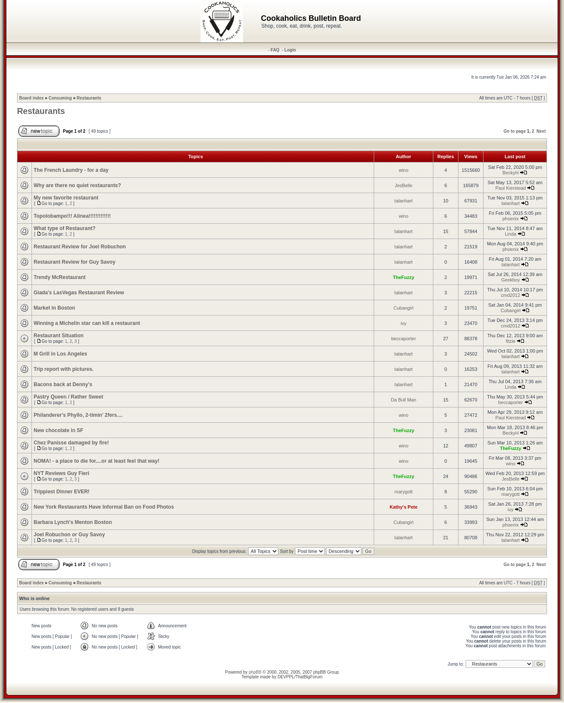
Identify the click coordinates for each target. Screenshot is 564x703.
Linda (510, 233)
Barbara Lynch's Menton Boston (73, 522)
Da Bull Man (403, 399)
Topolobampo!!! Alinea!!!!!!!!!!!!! (72, 216)
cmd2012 (510, 295)
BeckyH (511, 172)
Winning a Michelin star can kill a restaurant (87, 323)
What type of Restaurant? (64, 228)
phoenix (510, 218)
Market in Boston (54, 308)
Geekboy (510, 279)
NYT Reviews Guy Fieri (61, 473)
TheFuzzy (403, 277)
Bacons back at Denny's (63, 384)
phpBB (255, 672)
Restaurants (89, 98)
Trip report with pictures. (64, 369)
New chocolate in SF (58, 430)
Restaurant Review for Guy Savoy (74, 262)
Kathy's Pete (403, 506)
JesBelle (403, 185)
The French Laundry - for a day (71, 170)
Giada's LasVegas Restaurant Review (79, 293)
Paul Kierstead (510, 188)
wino (404, 170)
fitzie (510, 341)
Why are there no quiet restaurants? (77, 185)
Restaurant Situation (58, 336)
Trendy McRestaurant (60, 277)
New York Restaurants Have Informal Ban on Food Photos (104, 507)
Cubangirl (403, 307)
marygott (404, 491)
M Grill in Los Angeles (60, 354)
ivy (403, 323)
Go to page (515, 131)
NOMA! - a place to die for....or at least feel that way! (96, 461)
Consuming (60, 98)
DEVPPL (286, 677)
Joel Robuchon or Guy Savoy (69, 535)
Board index (31, 98)
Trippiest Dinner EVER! (61, 492)
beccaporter (403, 338)
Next (541, 131)
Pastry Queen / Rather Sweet (68, 397)
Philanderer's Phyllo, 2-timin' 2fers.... (78, 415)
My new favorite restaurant (66, 198)
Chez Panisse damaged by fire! (71, 443)
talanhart (404, 200)
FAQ (275, 50)
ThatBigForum (308, 677)
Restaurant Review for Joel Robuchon (80, 247)
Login (290, 50)
